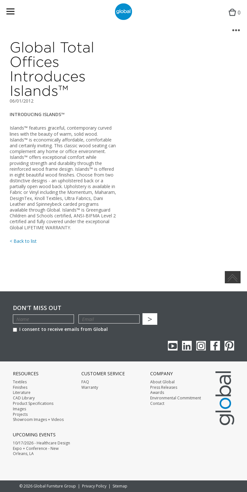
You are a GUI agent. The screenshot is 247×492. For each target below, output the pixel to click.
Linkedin (187, 346)
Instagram (201, 346)
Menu (14, 13)
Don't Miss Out (37, 308)
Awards (157, 392)
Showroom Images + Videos (38, 419)
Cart (233, 18)
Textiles (20, 382)
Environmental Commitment (175, 398)
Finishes (20, 387)
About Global (162, 382)
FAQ (85, 382)
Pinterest (229, 346)
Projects (20, 414)
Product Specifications (33, 403)
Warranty (89, 387)
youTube (173, 346)
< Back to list (23, 241)
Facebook (215, 346)
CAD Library (24, 398)
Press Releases (163, 387)
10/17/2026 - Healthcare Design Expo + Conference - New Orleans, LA (41, 449)
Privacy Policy (94, 486)
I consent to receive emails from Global (60, 329)
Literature (22, 392)
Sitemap (120, 486)
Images (19, 409)
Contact (157, 403)
